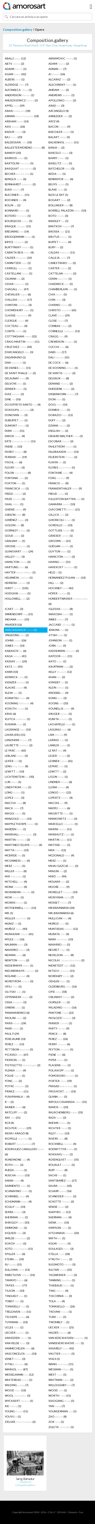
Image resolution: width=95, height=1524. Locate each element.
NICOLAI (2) (66, 960)
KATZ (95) (14, 666)
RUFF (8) (58, 1170)
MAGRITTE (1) (60, 813)
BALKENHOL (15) (63, 142)
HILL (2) (55, 582)
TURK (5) (57, 1316)
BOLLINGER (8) (60, 205)
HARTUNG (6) (16, 567)
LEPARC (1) (58, 766)
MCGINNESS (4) (17, 860)
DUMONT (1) (17, 425)
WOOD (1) (57, 1390)
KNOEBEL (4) (58, 692)
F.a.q (81, 1512)
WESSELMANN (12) (19, 1374)
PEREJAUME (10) (15, 1039)
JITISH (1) (57, 635)
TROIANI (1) (60, 1311)
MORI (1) (14, 897)
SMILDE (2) (17, 1238)
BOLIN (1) (12, 205)
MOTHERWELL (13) (20, 907)
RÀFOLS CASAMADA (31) (67, 1101)
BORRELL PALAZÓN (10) (67, 210)
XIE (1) (13, 1406)
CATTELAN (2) (62, 273)
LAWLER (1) (59, 745)
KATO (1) (57, 661)
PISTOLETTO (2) (22, 1065)
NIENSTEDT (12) (61, 965)
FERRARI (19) (16, 457)
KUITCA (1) (17, 719)
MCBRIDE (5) (15, 855)
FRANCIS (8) (58, 483)
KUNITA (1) (60, 719)
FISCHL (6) (13, 462)
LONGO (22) (59, 792)
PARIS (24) (15, 1023)
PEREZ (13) (14, 1044)
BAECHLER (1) (61, 131)
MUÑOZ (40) (16, 928)
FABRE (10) (13, 446)
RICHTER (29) (18, 1128)
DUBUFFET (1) (16, 420)
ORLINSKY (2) (61, 997)
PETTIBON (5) (19, 1049)
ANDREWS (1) (61, 95)
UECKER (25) (61, 1327)
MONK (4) (16, 886)
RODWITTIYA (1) (62, 1149)
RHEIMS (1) (59, 1122)
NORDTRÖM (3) (19, 981)
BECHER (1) (19, 173)
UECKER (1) (17, 1332)
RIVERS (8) (58, 1138)
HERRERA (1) (17, 582)
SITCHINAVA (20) (63, 1233)
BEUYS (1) (58, 184)
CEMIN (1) (60, 278)
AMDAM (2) (58, 89)
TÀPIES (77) (16, 1285)
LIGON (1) (58, 776)
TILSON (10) (14, 1290)
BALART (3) (59, 137)
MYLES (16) (14, 939)
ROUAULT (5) (61, 1164)
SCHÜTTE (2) (61, 1201)
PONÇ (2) (13, 1080)
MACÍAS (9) (58, 803)
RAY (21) (12, 1117)
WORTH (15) (59, 1395)
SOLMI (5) (59, 1243)
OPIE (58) (57, 991)
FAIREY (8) (16, 451)
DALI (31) (58, 357)
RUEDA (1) (16, 1170)
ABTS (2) (14, 63)
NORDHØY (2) (61, 976)
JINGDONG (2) (17, 635)
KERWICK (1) (16, 677)
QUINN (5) (57, 1096)
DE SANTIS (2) (61, 373)
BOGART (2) (59, 200)
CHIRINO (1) (59, 305)
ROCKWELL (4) (62, 1143)
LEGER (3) (59, 755)
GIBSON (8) (15, 514)
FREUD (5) (58, 493)
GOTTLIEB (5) (61, 530)
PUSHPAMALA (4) (17, 1096)
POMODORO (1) (63, 1075)
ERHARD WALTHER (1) (65, 436)
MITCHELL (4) (16, 881)
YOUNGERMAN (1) (62, 1411)
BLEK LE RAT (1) (58, 194)
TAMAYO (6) (16, 1280)
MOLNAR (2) (58, 881)
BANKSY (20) (13, 152)
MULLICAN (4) (59, 918)
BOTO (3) (58, 215)
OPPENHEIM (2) (18, 997)
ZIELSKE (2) (20, 1421)
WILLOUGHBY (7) (61, 1385)
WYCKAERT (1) (19, 1400)
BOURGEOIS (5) (18, 221)
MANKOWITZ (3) (62, 818)
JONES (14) (15, 645)
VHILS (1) (54, 1358)
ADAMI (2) (58, 63)
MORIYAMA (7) (61, 897)
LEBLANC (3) (16, 755)
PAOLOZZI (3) (61, 1018)
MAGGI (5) (15, 813)
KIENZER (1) (17, 682)
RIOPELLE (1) (18, 1138)
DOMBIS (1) (59, 409)
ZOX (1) (56, 1421)
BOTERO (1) (18, 215)
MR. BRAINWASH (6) (61, 913)
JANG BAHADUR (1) (21, 629)
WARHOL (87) (16, 1369)
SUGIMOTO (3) (61, 1264)
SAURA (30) (60, 1185)
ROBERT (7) (20, 1143)
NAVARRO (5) (59, 944)
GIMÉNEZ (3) (16, 520)
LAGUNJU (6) (59, 729)
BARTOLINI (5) (19, 163)
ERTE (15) (20, 441)
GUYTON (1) (59, 551)
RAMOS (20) (58, 1107)
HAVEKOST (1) (62, 567)
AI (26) (56, 74)
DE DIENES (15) (18, 367)
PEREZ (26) (58, 1039)
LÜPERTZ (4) (60, 797)
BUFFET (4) (59, 242)
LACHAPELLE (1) (61, 724)
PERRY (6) (59, 1044)
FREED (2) (15, 493)
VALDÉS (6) (59, 1332)
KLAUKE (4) (16, 687)
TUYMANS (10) (16, 1322)
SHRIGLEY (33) (17, 1222)
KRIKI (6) (10, 713)
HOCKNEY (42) (60, 588)
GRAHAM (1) (15, 541)
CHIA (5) (57, 294)
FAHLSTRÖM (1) (62, 446)
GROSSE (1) (17, 546)
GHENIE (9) (15, 509)
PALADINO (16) (62, 1007)
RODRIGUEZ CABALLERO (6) (24, 1151)
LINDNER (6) (60, 782)
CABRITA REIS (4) (19, 252)
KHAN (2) (56, 677)
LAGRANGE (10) (18, 729)
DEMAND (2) (60, 383)
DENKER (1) (16, 388)
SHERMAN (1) (16, 1217)
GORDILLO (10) (60, 525)
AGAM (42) (15, 74)
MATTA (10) (17, 850)
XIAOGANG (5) (61, 1400)
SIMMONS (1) (16, 1227)
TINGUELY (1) (16, 1296)
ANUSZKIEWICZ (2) (21, 100)
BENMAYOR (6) (60, 179)
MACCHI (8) (15, 803)
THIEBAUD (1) (61, 1285)
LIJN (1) (13, 782)
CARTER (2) (59, 268)
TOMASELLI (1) (17, 1306)
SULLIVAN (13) (17, 1269)
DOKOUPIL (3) (19, 409)
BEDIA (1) (57, 173)
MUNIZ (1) (13, 923)
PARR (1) (14, 1028)
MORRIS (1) (16, 902)
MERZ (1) (57, 860)
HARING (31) (59, 561)
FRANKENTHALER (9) (65, 488)
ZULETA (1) (61, 1427)
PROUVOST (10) (62, 1091)
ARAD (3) (56, 105)
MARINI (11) (60, 829)
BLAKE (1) (57, 189)
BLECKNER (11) (17, 194)
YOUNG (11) (16, 1411)
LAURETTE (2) (18, 745)
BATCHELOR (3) (61, 168)
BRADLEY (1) (58, 221)
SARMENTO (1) (17, 1185)
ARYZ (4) (53, 121)
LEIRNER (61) (60, 761)
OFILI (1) (13, 986)
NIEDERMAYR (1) (19, 965)
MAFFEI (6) (59, 808)
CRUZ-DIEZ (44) (18, 346)
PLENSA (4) (15, 1070)
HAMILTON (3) (61, 556)
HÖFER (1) (59, 593)
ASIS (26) (15, 126)
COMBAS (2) (59, 325)
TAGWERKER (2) (62, 1275)
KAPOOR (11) (60, 656)
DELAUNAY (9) (17, 378)
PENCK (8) (57, 1033)
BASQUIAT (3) (20, 168)
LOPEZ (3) (14, 797)
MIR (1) (15, 876)
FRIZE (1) (15, 499)
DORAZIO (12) (60, 415)
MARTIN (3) (17, 839)
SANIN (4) (14, 1180)
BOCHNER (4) (15, 200)
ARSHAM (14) (17, 121)
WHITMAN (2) (60, 1379)
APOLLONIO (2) (62, 100)
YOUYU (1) (13, 1416)
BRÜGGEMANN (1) (20, 236)
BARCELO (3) (60, 152)
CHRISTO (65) (62, 310)
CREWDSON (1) (62, 341)
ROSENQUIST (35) (63, 1159)
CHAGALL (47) (17, 289)
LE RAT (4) (57, 750)
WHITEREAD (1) (18, 1379)
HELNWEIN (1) (19, 577)
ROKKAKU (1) (60, 1154)
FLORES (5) (61, 467)
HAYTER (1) (20, 572)
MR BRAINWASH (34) (61, 907)
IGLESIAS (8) (60, 608)
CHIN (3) (56, 299)
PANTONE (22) (61, 1012)
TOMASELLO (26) (61, 1306)
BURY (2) (55, 247)
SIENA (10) (58, 1222)
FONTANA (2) (16, 478)
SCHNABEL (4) (17, 1196)
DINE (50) (13, 399)
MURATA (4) (58, 934)
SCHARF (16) (59, 1191)
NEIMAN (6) (15, 955)
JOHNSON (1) (60, 640)
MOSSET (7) (59, 902)
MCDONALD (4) (61, 855)
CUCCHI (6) (58, 346)
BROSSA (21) (59, 231)
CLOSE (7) (58, 320)
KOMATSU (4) (17, 698)
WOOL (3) (17, 1395)
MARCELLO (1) (63, 824)
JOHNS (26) (15, 640)
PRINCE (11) (16, 1091)
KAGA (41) (15, 656)
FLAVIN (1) (57, 462)
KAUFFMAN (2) (60, 666)
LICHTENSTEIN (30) (19, 776)
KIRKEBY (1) (58, 682)
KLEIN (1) (58, 687)
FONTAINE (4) (60, 472)
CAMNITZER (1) (18, 263)
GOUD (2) (14, 535)
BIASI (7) (14, 189)
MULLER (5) (17, 918)
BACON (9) (59, 126)
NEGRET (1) (59, 949)
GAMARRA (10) (61, 504)
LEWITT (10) (14, 771)
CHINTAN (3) (18, 305)
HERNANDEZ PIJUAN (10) (67, 577)
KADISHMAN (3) (63, 650)
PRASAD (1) (62, 1086)
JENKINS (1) (58, 629)
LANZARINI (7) (18, 740)
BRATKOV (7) (61, 226)
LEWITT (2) (57, 771)
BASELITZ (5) (60, 163)
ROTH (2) (14, 1164)
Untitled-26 (25, 1481)
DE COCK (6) (58, 362)
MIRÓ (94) (57, 876)
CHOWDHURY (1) (19, 310)
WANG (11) (60, 1364)
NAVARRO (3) (17, 949)
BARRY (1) (58, 158)
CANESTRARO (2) (62, 263)
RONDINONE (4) (17, 1159)
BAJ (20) (13, 137)
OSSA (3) (15, 1002)
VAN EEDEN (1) (18, 1337)
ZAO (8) (57, 1416)
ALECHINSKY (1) (62, 84)
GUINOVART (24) (19, 551)
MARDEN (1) (15, 829)
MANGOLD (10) (18, 818)
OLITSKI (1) (15, 991)
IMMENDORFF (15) (19, 614)
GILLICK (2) (58, 514)
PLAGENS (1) (59, 1065)
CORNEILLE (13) (64, 331)
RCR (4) (9, 1122)
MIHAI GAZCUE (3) (63, 865)
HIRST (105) (16, 588)
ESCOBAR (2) (60, 441)
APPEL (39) (15, 105)
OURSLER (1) (59, 1002)
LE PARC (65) (15, 750)
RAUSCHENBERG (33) (65, 1112)
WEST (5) (57, 1374)
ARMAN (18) (22, 116)
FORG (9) (58, 478)
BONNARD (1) (17, 210)
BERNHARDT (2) (20, 184)
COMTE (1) (15, 331)
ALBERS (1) (15, 79)
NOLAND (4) (17, 976)
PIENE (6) (56, 1054)
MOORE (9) (59, 886)
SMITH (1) (56, 1238)
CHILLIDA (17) (18, 299)
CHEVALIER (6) (18, 294)
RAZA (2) (57, 1117)
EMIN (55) (14, 430)
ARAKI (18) (17, 110)
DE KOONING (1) (63, 367)
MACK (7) (14, 808)
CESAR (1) (16, 284)
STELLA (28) (59, 1254)
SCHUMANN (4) (18, 1201)
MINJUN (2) (57, 871)
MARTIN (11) (60, 839)
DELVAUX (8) (58, 378)
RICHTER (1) (59, 1128)
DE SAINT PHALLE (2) (20, 373)
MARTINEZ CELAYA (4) (23, 844)
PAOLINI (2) (15, 1018)
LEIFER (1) (13, 761)
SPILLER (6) (15, 1254)
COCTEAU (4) (16, 325)
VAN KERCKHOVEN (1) (68, 1337)
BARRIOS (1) (16, 158)
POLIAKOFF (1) (61, 1070)
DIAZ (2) (14, 394)
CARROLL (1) (18, 268)
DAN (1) (15, 362)
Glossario (72, 1512)
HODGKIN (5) (18, 593)
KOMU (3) (57, 698)
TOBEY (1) (14, 1301)
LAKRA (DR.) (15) (15, 734)
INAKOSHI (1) (60, 614)
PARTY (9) (58, 1028)
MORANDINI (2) (19, 892)
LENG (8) (16, 766)
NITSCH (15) (61, 970)
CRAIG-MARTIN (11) (22, 341)
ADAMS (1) (15, 69)
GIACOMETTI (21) (64, 509)
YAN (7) (56, 1406)
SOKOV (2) (15, 1243)
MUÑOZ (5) (58, 923)
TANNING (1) (61, 1280)
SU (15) (13, 1264)
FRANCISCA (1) (17, 488)
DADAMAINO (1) (15, 357)
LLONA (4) (58, 787)
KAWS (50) (11, 671)
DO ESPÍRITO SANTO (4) (23, 404)
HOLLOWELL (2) (17, 598)
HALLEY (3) (15, 556)
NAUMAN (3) (16, 944)
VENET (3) (15, 1358)
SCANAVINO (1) (18, 1191)
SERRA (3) (15, 1212)
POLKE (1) (15, 1075)
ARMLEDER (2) (60, 116)
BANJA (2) (56, 147)
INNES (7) (58, 619)
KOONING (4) (19, 703)
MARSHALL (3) (20, 834)
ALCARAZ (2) (59, 79)
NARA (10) (60, 939)
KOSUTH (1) (16, 708)
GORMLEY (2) (17, 530)
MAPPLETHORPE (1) (21, 824)
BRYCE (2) (16, 242)
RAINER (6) (15, 1107)
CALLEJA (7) (59, 257)
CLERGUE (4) (16, 320)
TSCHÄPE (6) (17, 1316)
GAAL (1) (14, 504)
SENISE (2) (58, 1206)
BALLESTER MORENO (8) (25, 147)
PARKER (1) (60, 1023)
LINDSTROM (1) (18, 787)
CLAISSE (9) (18, 315)
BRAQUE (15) (18, 226)
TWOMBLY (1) (58, 1322)
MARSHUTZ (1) (61, 834)
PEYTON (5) (60, 1049)
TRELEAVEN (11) (18, 1311)
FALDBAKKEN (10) (63, 451)
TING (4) (58, 1290)
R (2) (9, 1101)
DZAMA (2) (59, 425)
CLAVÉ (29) (59, 315)
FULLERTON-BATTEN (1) (66, 499)
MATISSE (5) (59, 844)
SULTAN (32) (60, 1269)
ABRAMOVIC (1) (62, 58)
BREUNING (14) (17, 231)
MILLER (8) (16, 871)
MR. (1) (9, 913)
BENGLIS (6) (15, 179)
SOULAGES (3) (61, 1248)
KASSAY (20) (16, 661)
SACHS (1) (57, 1175)
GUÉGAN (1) (60, 546)
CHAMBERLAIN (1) (62, 289)
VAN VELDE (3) (17, 1343)
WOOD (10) (15, 1390)
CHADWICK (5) (60, 284)
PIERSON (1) (15, 1060)
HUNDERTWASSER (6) (68, 601)
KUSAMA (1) (15, 724)
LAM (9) (57, 734)
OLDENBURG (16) (62, 986)
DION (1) (56, 399)
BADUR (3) (15, 131)
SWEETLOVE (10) (20, 1275)
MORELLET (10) (62, 892)
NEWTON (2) (17, 960)
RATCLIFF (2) (16, 1112)
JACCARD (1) (61, 624)
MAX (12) (57, 850)
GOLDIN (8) (14, 525)
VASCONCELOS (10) (20, 1353)
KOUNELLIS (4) (61, 708)
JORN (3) (57, 645)
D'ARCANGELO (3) (19, 352)
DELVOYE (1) (15, 383)
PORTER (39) (60, 1080)
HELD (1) (55, 572)
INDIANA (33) (17, 619)
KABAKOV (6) (15, 650)
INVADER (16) (13, 624)
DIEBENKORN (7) (63, 394)
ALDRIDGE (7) (16, 84)
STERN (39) (14, 1259)
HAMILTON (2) (18, 561)
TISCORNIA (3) (60, 1296)
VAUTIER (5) (61, 1353)
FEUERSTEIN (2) (62, 457)
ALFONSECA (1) (18, 89)
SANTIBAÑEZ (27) (62, 1180)
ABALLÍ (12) (15, 58)
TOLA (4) (56, 1301)
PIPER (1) (57, 1060)
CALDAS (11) (61, 252)
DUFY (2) (56, 420)
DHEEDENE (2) (61, 388)
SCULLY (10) (15, 1206)
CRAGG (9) (58, 336)
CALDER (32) (18, 257)
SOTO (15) (19, 1248)
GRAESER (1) (60, 535)
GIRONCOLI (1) (61, 520)
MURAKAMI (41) (19, 934)
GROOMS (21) (59, 541)
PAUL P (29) (12, 1033)
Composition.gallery (17, 29)
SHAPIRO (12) (59, 1212)
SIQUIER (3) (15, 1233)
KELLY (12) (60, 671)
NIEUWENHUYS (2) (21, 970)
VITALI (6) (16, 1364)
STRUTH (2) (60, 1259)
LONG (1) (15, 792)
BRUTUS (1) (59, 236)
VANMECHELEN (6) (19, 1348)
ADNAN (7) (57, 69)
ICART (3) (14, 608)
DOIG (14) (57, 404)
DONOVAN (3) (16, 415)
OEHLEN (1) (59, 981)
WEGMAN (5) (60, 1369)
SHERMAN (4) (60, 1217)
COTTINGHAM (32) (21, 336)
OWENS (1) (15, 1007)
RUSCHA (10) (17, 1175)
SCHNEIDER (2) (62, 1196)
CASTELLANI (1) (18, 273)
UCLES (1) (14, 1327)
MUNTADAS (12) (63, 928)
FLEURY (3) (15, 467)
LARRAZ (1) (58, 740)
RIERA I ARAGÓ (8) (17, 1133)
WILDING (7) (16, 1385)
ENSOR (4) (15, 436)
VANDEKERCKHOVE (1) (66, 1343)
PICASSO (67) (16, 1054)
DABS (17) (57, 352)
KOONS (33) (58, 703)
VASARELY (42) (61, 1348)
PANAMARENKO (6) (17, 1012)
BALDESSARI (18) (18, 142)
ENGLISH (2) (58, 430)
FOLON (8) (18, 472)
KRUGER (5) (60, 713)
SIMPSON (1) (59, 1227)
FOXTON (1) (15, 483)
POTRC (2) (16, 1086)
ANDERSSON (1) (19, 95)
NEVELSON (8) (61, 955)
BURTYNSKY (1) (19, 247)
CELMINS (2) (15, 278)
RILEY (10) (58, 1133)
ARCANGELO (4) (58, 110)
